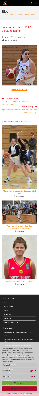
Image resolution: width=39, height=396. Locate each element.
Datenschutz (21, 393)
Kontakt (5, 310)
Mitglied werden (8, 307)
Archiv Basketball (11, 40)
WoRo (7, 37)
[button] (36, 345)
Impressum (29, 393)
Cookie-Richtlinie (12, 393)
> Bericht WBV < (19, 89)
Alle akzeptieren (19, 383)
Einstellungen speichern (19, 388)
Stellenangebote (8, 303)
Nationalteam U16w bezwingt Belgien (19, 281)
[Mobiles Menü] (34, 3)
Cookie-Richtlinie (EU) (10, 322)
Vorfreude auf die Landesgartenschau (15, 333)
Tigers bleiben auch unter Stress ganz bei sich (19, 192)
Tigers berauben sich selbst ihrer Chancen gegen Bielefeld (19, 227)
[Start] (2, 14)
